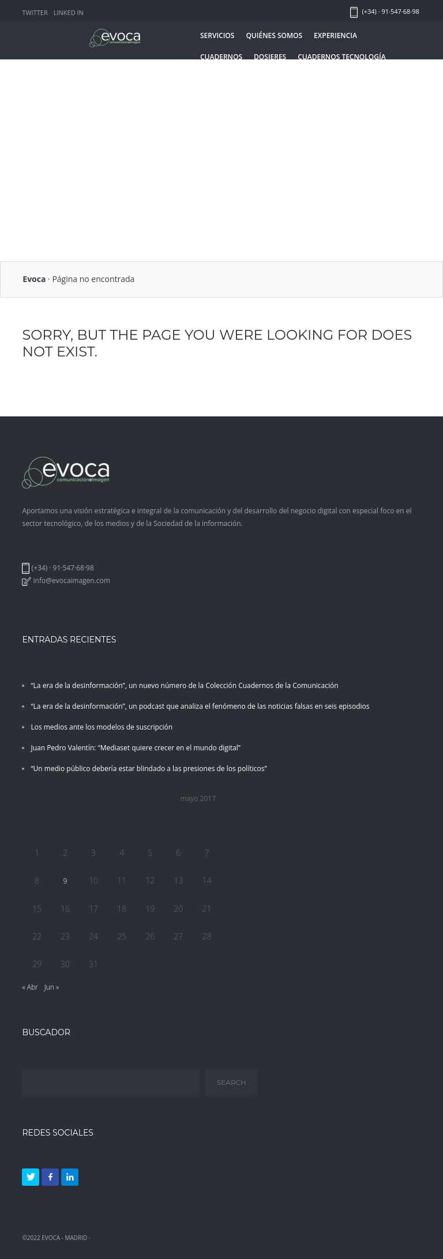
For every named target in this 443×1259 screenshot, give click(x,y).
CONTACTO (249, 78)
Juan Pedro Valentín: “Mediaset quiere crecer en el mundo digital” (136, 748)
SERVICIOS (217, 35)
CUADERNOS (221, 57)
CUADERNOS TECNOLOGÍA (341, 57)
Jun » (51, 987)
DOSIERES (270, 57)
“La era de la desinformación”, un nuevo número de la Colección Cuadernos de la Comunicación (184, 685)
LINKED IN (69, 12)
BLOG (209, 78)
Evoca (34, 278)
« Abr (29, 987)
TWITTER (34, 12)
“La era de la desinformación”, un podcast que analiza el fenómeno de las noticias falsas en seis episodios (200, 706)
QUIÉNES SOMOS (274, 35)
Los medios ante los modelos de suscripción (101, 727)
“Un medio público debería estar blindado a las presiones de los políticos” (148, 768)
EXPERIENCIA (335, 35)
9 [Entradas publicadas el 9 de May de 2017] (65, 881)
